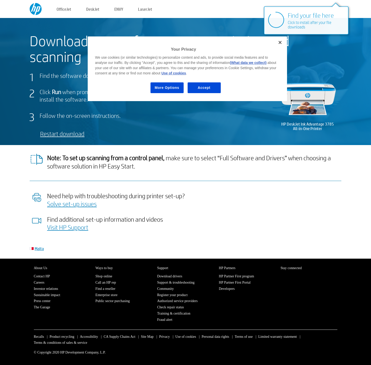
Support (162, 268)
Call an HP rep (105, 282)
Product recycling (62, 337)
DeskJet (92, 9)
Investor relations (46, 289)
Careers (39, 282)
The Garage (42, 307)
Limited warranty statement (277, 337)
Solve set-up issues (72, 204)
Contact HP (42, 276)
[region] (187, 68)
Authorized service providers (177, 301)
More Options (167, 88)
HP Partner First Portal (234, 282)
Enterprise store (106, 295)
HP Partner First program (236, 276)
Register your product (172, 295)
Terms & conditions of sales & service (60, 343)
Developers (227, 289)
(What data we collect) (248, 63)
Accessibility (89, 337)
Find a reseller (105, 289)
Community (165, 289)
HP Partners (227, 268)
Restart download (62, 134)
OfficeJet (64, 9)
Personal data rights (215, 337)
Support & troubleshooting (176, 282)
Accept (204, 88)
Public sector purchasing (112, 301)
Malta (39, 248)
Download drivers (169, 276)
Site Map (147, 337)
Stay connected (291, 268)
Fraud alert (164, 320)
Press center (42, 301)
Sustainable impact (47, 295)
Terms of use (244, 337)
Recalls (39, 337)
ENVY (118, 9)
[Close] (280, 42)
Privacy (164, 337)
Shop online (103, 276)
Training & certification (173, 313)
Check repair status (170, 307)
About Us (40, 268)
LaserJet (145, 9)
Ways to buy (104, 268)
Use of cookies (185, 337)
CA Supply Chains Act (119, 337)
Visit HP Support (67, 227)
